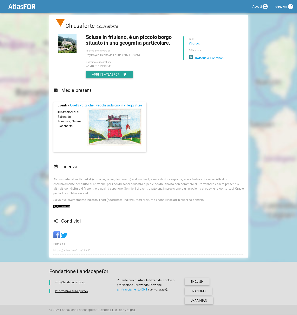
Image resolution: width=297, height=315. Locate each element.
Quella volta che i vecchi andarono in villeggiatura (106, 105)
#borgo (194, 43)
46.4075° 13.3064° (98, 66)
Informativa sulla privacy (71, 291)
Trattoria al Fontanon (206, 58)
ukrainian (199, 300)
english (197, 282)
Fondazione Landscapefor (78, 310)
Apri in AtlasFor (109, 74)
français (198, 291)
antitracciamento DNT (132, 289)
